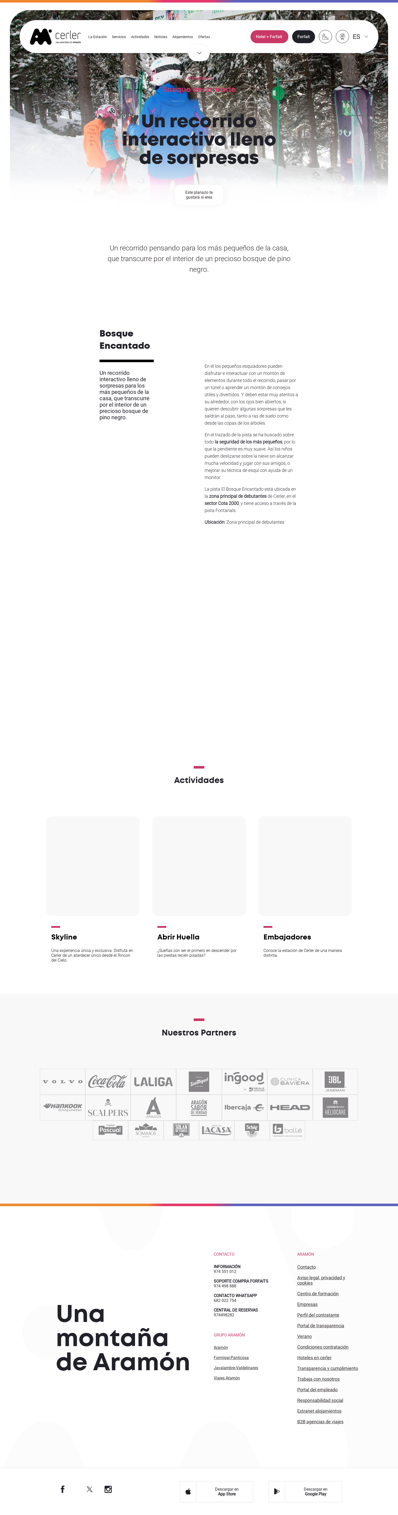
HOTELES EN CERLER (314, 1357)
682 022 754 (225, 1300)
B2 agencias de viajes (320, 1421)
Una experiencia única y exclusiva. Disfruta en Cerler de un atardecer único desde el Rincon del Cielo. (92, 955)
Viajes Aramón (227, 1378)
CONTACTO (306, 1267)
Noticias (161, 37)
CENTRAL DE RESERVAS (236, 1310)
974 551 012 (225, 1271)
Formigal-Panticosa (231, 1357)
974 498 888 (225, 1286)
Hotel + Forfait (269, 37)
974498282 (224, 1315)
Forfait (303, 37)
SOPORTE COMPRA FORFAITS (241, 1281)
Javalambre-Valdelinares (236, 1367)
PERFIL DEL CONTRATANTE (318, 1315)
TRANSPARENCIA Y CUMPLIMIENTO (327, 1368)
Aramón (221, 1347)
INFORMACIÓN (227, 1266)
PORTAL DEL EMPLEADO (317, 1389)
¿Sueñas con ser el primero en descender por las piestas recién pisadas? (197, 953)
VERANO (304, 1336)
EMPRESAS (307, 1304)
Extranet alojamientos (319, 1411)
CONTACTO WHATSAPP (235, 1295)
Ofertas (204, 37)
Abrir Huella (178, 937)
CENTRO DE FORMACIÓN (318, 1293)
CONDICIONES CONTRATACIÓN (323, 1347)
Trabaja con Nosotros (318, 1379)
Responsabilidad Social (320, 1400)
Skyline (64, 937)
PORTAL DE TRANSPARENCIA (320, 1325)
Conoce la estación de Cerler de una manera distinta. (302, 953)
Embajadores (287, 937)
